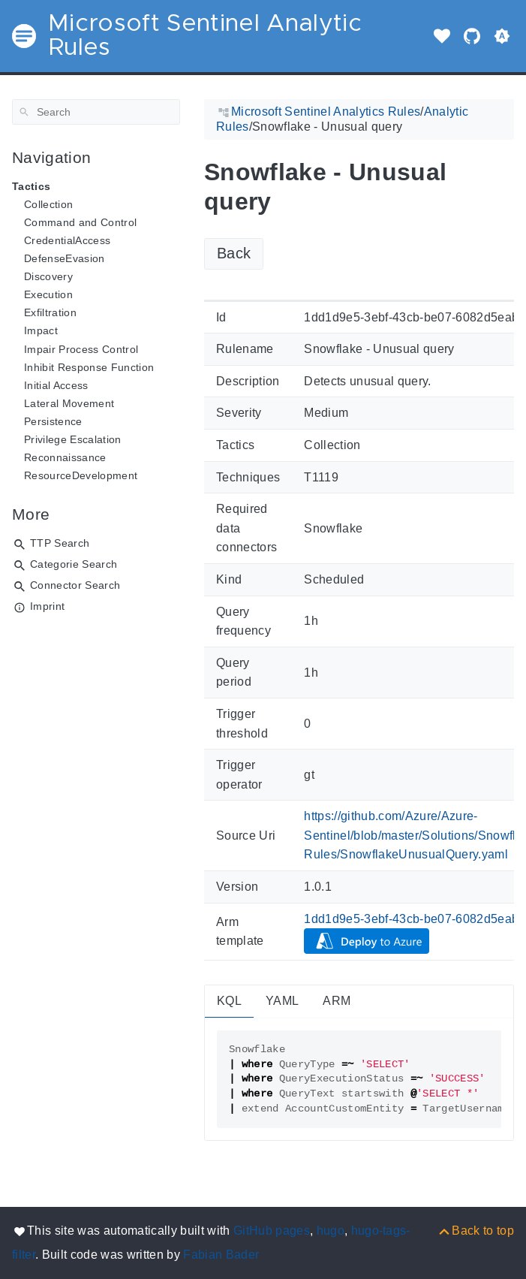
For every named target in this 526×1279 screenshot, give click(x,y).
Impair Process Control (81, 349)
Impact (41, 330)
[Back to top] (475, 1230)
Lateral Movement (69, 403)
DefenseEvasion (64, 258)
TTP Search (59, 543)
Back (234, 253)
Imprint (47, 606)
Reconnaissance (65, 457)
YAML (282, 1000)
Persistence (53, 421)
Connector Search (75, 585)
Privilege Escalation (73, 439)
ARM (336, 1000)
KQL (229, 1000)
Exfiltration (50, 312)
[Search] (96, 112)
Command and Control (80, 222)
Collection (48, 204)
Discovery (48, 276)
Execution (48, 294)
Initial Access (56, 385)
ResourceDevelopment (80, 475)
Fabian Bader (221, 1254)
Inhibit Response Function (89, 367)
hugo (330, 1230)
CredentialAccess (67, 240)
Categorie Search (73, 564)
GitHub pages (271, 1230)
